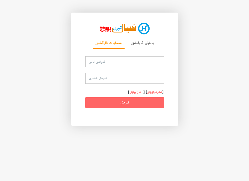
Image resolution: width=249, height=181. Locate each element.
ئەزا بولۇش (135, 92)
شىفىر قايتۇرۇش (154, 92)
